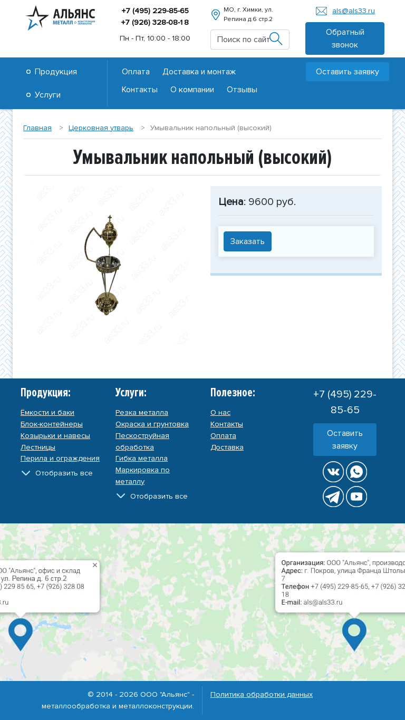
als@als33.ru (353, 10)
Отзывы (242, 89)
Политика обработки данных (261, 694)
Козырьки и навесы (55, 435)
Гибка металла (141, 458)
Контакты (140, 89)
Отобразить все (64, 473)
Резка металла (141, 412)
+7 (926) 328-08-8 (154, 22)
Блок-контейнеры (52, 424)
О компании (192, 89)
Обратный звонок (345, 38)
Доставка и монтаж (199, 71)
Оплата (136, 71)
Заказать (247, 241)
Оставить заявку (347, 71)
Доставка (227, 447)
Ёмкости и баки (47, 412)
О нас (220, 412)
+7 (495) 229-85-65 (155, 10)
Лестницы (38, 447)
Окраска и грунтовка (152, 424)
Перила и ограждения (60, 458)
